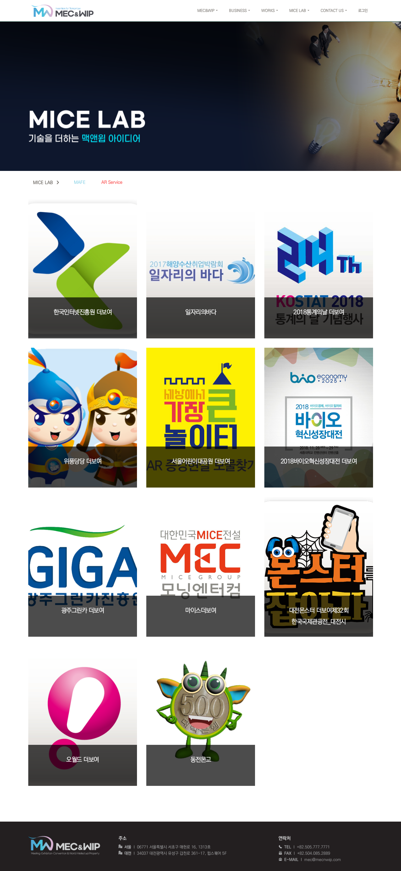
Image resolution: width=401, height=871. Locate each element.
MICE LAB (297, 11)
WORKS (268, 11)
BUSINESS (238, 11)
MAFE (80, 182)
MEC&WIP (205, 11)
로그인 (362, 11)
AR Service (111, 182)
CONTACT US (332, 11)
